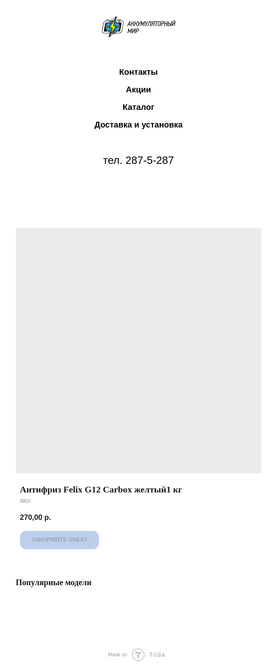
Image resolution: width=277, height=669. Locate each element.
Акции (138, 89)
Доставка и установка (139, 124)
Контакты (138, 71)
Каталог (138, 107)
